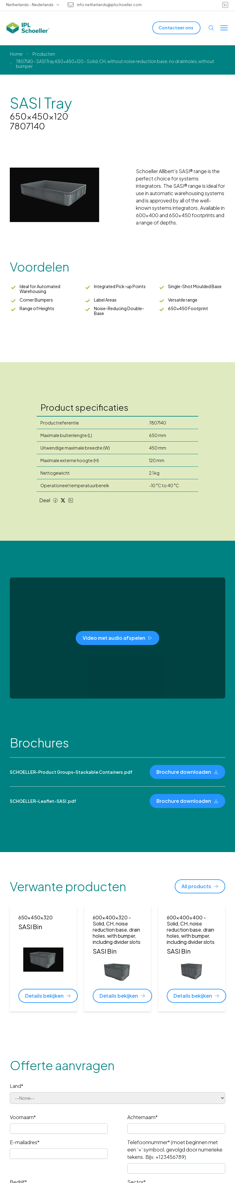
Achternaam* (142, 1117)
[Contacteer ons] (176, 27)
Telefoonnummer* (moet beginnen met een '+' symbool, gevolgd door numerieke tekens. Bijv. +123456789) (174, 1149)
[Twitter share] (63, 500)
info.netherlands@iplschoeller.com (109, 5)
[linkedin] (225, 5)
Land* (16, 1086)
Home (16, 54)
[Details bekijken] (48, 996)
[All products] (200, 886)
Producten (43, 54)
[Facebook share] (55, 500)
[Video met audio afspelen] (117, 638)
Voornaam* (23, 1117)
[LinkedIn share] (70, 500)
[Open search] (211, 27)
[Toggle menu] (224, 27)
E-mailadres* (24, 1142)
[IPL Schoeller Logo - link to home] (28, 28)
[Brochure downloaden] (187, 772)
